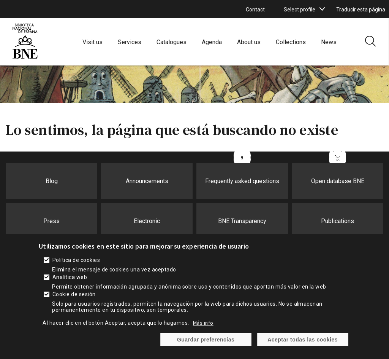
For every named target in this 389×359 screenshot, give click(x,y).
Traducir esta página (360, 9)
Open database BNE (337, 181)
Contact (255, 9)
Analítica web (69, 277)
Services (129, 42)
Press (51, 221)
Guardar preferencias (205, 340)
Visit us (92, 42)
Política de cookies (76, 260)
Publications (337, 221)
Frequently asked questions (242, 181)
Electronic (147, 221)
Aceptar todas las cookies (302, 340)
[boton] (322, 9)
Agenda (212, 42)
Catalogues (172, 42)
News (329, 42)
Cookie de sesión (74, 294)
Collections (291, 42)
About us (249, 42)
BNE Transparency (242, 221)
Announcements (147, 181)
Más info (203, 322)
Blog (52, 181)
